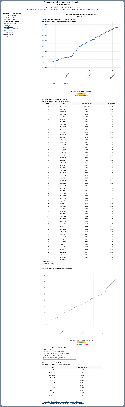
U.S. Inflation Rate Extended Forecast (53, 351)
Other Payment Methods (10, 19)
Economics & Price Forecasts (87, 9)
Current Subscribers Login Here (13, 23)
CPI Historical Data (48, 349)
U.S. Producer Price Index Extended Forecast (56, 353)
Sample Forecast (8, 27)
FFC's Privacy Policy (9, 32)
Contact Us (71, 7)
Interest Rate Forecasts (51, 9)
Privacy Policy (65, 402)
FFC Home (7, 36)
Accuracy (57, 7)
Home (46, 7)
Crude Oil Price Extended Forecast (53, 355)
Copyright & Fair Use (76, 402)
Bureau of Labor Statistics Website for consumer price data (59, 359)
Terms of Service (8, 30)
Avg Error (111, 103)
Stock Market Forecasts (35, 9)
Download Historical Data (48, 263)
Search (78, 7)
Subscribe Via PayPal (10, 15)
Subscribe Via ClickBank (11, 17)
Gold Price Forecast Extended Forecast (54, 357)
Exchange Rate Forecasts (68, 9)
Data (51, 7)
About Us (63, 7)
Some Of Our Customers (11, 28)
